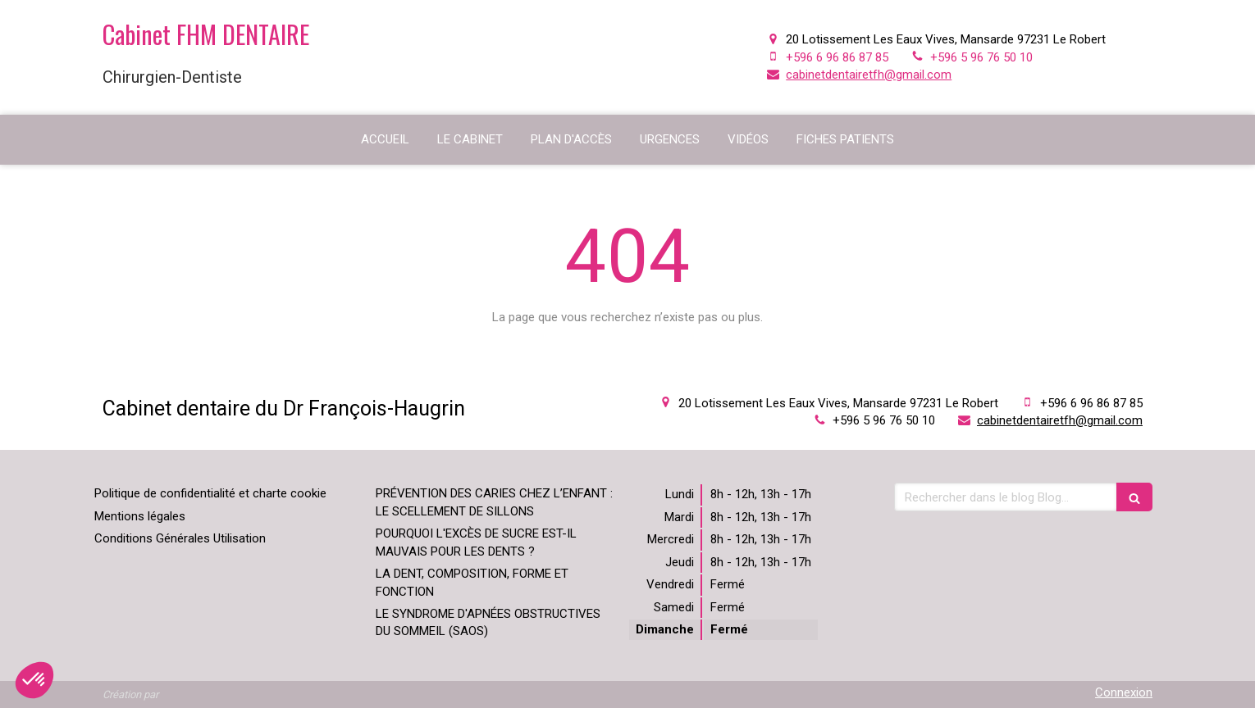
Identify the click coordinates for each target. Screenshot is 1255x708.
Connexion (1123, 692)
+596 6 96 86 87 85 (837, 57)
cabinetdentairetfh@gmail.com (869, 74)
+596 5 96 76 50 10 (981, 57)
